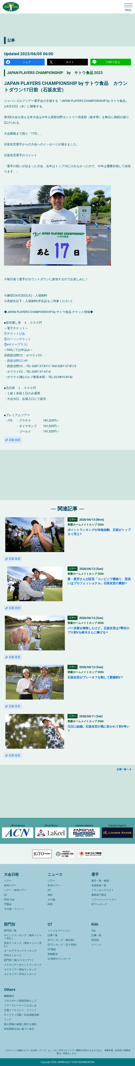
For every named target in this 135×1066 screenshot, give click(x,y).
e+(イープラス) (17, 344)
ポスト (70, 62)
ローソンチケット (19, 339)
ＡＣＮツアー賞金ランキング (20, 969)
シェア (27, 62)
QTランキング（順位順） (62, 939)
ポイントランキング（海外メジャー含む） (23, 937)
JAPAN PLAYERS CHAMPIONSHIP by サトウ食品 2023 (55, 73)
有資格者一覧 (98, 885)
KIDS (50, 904)
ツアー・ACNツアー (15, 890)
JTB (9, 420)
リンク (8, 1019)
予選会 (8, 904)
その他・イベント (14, 908)
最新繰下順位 (98, 894)
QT (5, 894)
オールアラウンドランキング (20, 950)
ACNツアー (10, 885)
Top (93, 930)
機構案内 (9, 996)
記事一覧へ (123, 769)
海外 (50, 894)
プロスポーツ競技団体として (20, 1000)
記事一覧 (53, 935)
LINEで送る (113, 62)
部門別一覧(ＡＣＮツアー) (18, 960)
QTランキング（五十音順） (63, 944)
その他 (51, 899)
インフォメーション (59, 930)
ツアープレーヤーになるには (20, 1005)
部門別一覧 (10, 930)
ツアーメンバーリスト (103, 899)
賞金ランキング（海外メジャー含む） (23, 944)
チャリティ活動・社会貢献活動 (21, 1014)
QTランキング (99, 904)
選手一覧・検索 (100, 880)
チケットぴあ (16, 333)
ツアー (8, 880)
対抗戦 (95, 939)
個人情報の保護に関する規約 (20, 1024)
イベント (96, 944)
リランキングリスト (102, 890)
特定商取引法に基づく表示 (19, 1028)
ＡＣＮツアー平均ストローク (20, 974)
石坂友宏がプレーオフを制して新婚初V (94, 677)
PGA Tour (9, 899)
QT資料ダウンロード (59, 958)
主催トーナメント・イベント (20, 1010)
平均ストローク (13, 955)
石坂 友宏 (14, 439)
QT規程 (52, 949)
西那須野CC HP (17, 360)
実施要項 (53, 954)
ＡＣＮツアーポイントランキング (23, 964)
